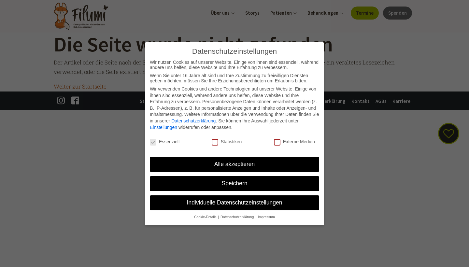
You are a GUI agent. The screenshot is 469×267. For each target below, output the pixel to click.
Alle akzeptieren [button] (234, 164)
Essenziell (164, 141)
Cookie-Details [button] (205, 217)
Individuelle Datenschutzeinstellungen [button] (234, 202)
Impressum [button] (266, 217)
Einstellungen (163, 127)
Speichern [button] (235, 183)
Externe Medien (294, 141)
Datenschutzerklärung (193, 120)
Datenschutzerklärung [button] (237, 217)
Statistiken (227, 141)
